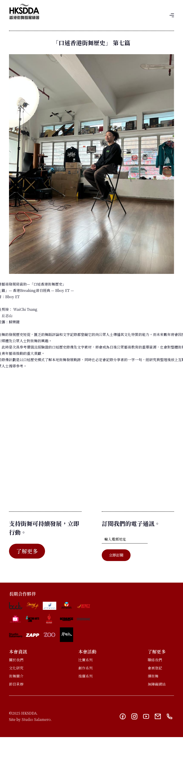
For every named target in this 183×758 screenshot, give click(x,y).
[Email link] (157, 716)
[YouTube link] (146, 716)
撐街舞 (153, 676)
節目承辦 (16, 684)
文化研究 (16, 668)
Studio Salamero (36, 719)
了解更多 (27, 551)
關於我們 (16, 659)
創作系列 (85, 668)
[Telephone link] (169, 716)
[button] (172, 14)
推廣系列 (85, 676)
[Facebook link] (122, 716)
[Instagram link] (134, 716)
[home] (24, 11)
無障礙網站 (157, 684)
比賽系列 (85, 659)
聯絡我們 (155, 659)
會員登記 (155, 668)
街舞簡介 (16, 676)
